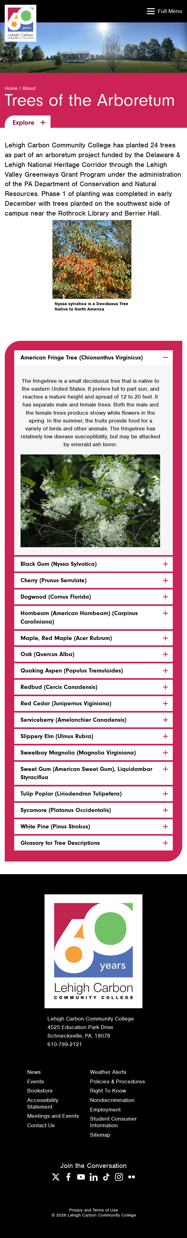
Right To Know (108, 1090)
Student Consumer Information (113, 1122)
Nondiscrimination (112, 1100)
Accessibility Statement (42, 1103)
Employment (105, 1109)
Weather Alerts (108, 1072)
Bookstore (40, 1090)
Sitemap (100, 1134)
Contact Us (41, 1125)
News (34, 1072)
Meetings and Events (53, 1115)
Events (35, 1081)
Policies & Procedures (117, 1081)
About (28, 88)
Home (11, 88)
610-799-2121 (64, 1044)
